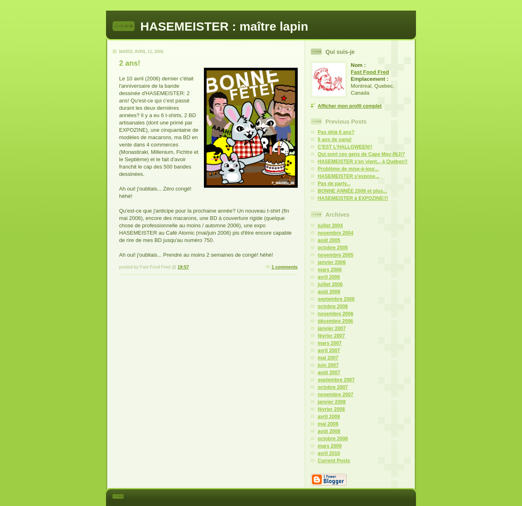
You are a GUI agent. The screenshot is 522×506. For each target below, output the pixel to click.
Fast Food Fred (370, 72)
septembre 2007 (336, 380)
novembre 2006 (335, 314)
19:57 (183, 266)
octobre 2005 (333, 248)
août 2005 (329, 240)
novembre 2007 (335, 394)
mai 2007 (328, 358)
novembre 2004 (335, 233)
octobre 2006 (333, 306)
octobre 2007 (333, 387)
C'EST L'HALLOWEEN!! (345, 147)
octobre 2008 (333, 439)
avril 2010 (329, 453)
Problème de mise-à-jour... (348, 169)
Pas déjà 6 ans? (336, 132)
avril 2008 (329, 416)
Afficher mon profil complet (350, 106)
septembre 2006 (336, 299)
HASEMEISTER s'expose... (348, 176)
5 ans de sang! (335, 139)
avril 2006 (329, 277)
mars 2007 (330, 343)
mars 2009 (330, 446)
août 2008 (329, 431)
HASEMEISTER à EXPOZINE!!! (353, 198)
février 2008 (331, 409)
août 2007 (329, 372)
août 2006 (329, 292)
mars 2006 (330, 270)
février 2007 (331, 336)
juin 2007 (328, 365)
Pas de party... (334, 183)
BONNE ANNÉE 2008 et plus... (352, 191)
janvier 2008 (332, 402)
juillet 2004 (330, 226)
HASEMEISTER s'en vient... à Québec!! (362, 161)
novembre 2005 (335, 255)
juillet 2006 (330, 284)
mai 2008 (328, 424)
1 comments (285, 266)
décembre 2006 (335, 321)
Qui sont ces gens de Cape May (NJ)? (361, 154)
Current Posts (334, 461)
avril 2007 (329, 350)
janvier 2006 (332, 262)
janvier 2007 (332, 328)
